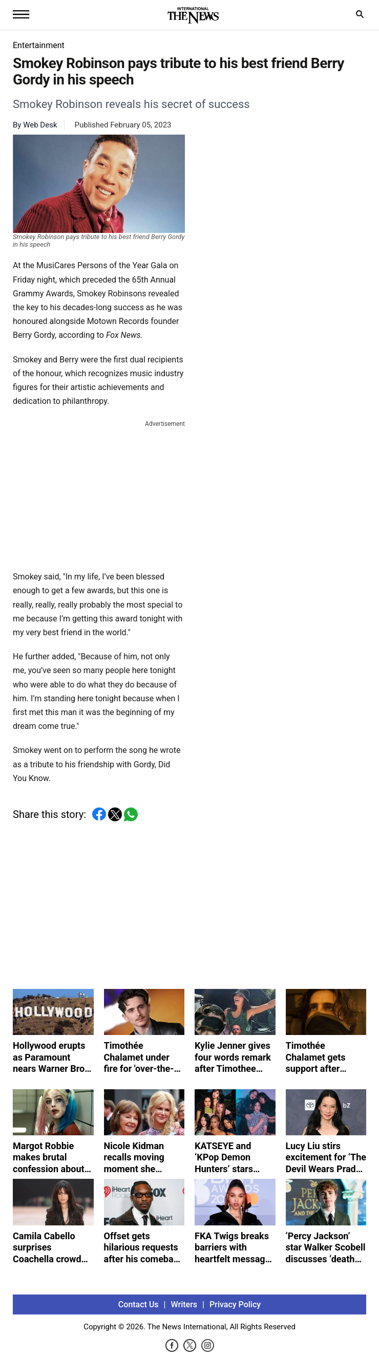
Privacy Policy (235, 1304)
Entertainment (39, 45)
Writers (184, 1304)
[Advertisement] (99, 493)
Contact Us (138, 1304)
